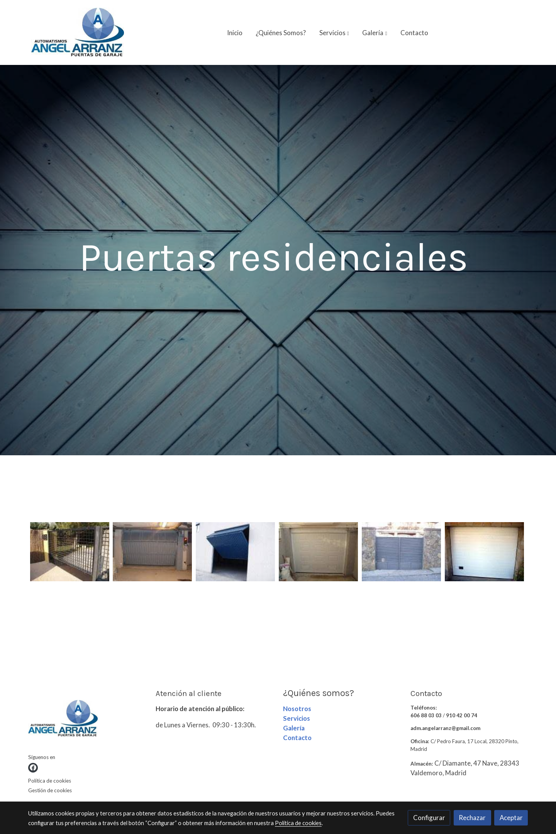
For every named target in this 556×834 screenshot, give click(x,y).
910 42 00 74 (461, 715)
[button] (334, 32)
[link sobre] (87, 720)
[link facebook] (33, 768)
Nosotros (297, 709)
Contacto (297, 738)
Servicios (296, 718)
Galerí (292, 728)
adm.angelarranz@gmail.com (445, 728)
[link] (77, 32)
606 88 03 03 (426, 715)
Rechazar (472, 818)
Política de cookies (49, 781)
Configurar (429, 818)
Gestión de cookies (50, 790)
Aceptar (511, 818)
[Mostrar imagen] (69, 551)
